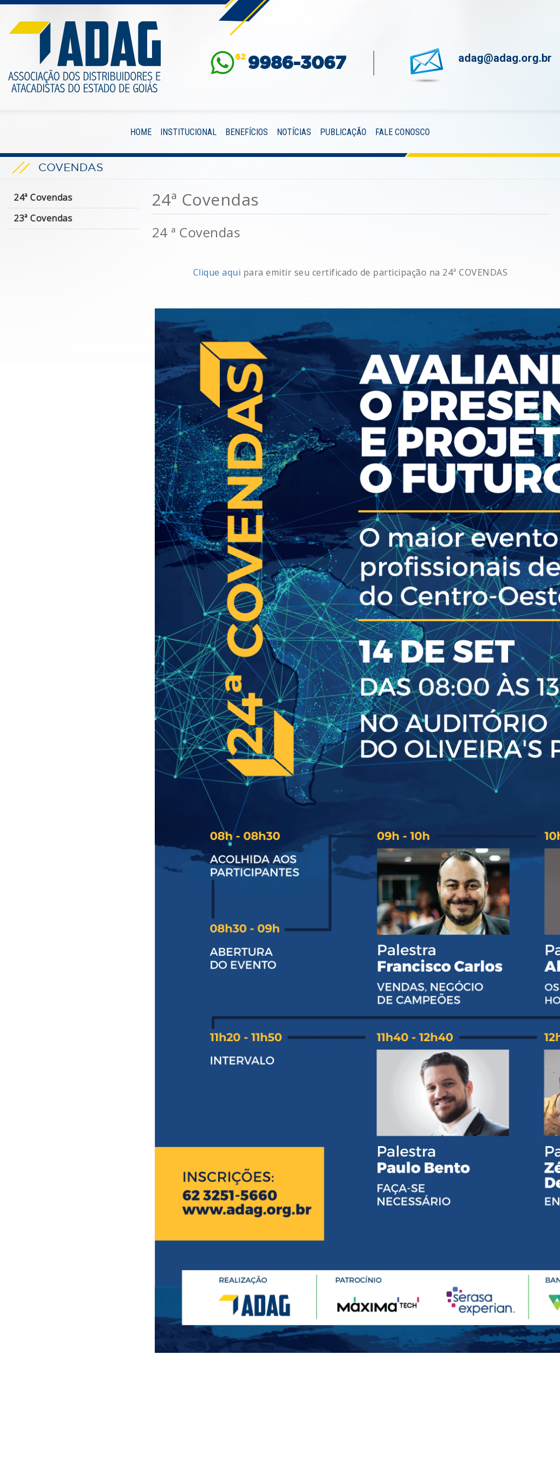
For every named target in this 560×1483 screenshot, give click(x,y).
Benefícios (246, 132)
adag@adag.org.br (505, 58)
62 (290, 63)
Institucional (188, 132)
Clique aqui (217, 272)
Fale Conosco (402, 132)
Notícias (294, 132)
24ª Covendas (43, 197)
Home (140, 132)
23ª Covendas (43, 218)
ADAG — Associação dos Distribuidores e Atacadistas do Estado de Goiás (84, 56)
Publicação (343, 132)
